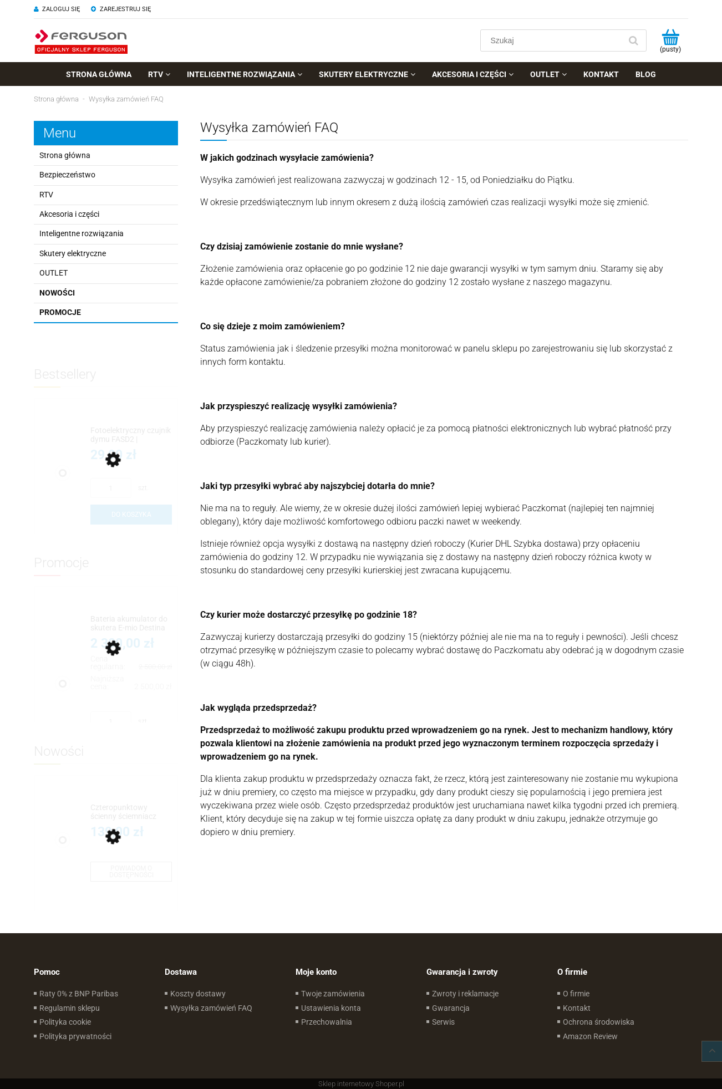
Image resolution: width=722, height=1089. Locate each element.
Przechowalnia (326, 1021)
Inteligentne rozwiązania (81, 233)
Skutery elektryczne (72, 253)
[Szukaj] (633, 40)
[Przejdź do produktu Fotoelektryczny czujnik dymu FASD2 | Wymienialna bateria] (131, 435)
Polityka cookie (65, 1021)
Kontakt (577, 1008)
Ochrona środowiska (598, 1021)
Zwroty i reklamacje (465, 993)
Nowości (57, 292)
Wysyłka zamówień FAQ (211, 1008)
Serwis (443, 1021)
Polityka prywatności (75, 1036)
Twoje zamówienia (333, 993)
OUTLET (53, 272)
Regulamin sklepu (69, 1008)
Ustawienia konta (331, 1008)
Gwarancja (451, 1008)
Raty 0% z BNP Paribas (78, 993)
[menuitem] (99, 74)
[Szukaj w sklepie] (553, 40)
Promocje (60, 312)
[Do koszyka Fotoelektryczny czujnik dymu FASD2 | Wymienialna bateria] (131, 515)
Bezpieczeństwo (67, 174)
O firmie (576, 993)
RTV (46, 194)
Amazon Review (590, 1036)
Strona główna (64, 155)
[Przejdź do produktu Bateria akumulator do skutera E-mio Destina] (131, 623)
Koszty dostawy (198, 993)
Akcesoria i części (69, 214)
